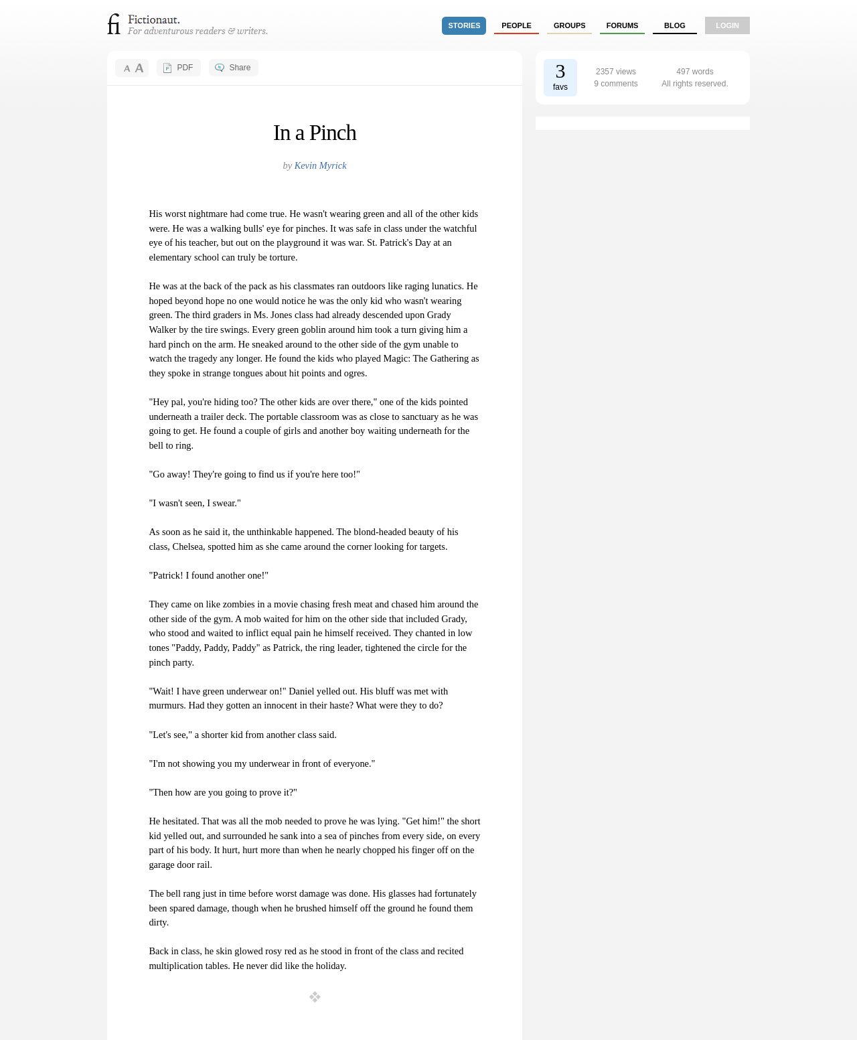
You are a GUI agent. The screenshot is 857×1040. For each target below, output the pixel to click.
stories (465, 25)
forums (623, 25)
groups (570, 25)
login (727, 25)
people (516, 25)
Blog (675, 25)
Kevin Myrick (321, 165)
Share (239, 67)
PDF (185, 67)
